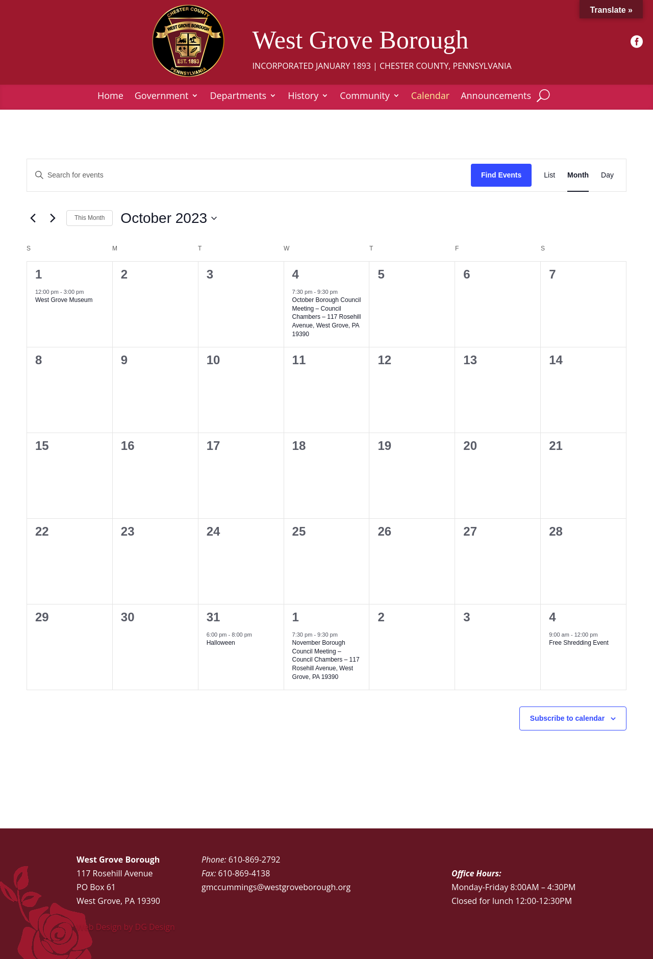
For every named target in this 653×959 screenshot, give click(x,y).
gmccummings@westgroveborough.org (276, 887)
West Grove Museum (63, 300)
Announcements (496, 97)
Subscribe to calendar (567, 718)
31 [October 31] (213, 617)
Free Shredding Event (579, 642)
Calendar (430, 97)
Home (110, 97)
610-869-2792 (255, 859)
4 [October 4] (295, 274)
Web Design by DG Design (126, 926)
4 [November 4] (552, 617)
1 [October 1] (38, 274)
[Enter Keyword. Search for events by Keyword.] (249, 175)
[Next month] (52, 218)
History (303, 97)
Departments (238, 97)
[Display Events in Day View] (607, 175)
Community (365, 97)
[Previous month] (33, 218)
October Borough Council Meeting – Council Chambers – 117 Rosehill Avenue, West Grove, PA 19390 (326, 316)
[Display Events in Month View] (578, 175)
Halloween (221, 642)
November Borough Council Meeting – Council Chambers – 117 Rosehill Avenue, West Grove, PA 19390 (326, 659)
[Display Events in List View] (549, 175)
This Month (89, 217)
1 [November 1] (295, 617)
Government (162, 97)
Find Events (501, 175)
